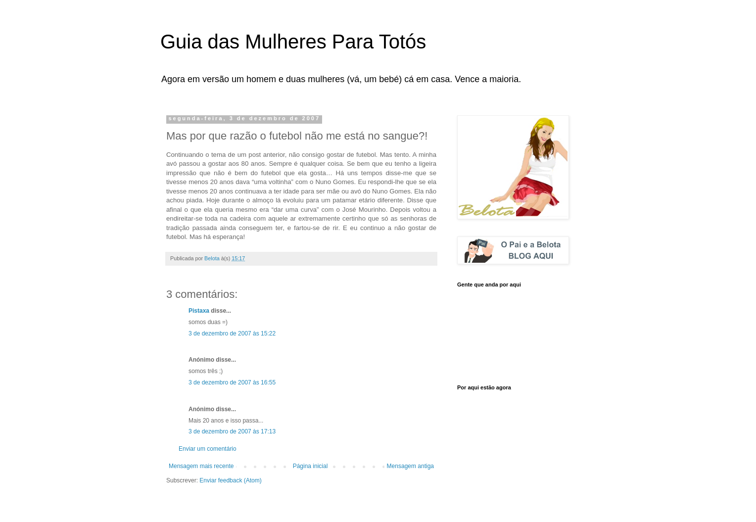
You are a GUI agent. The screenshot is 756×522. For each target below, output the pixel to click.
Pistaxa (199, 310)
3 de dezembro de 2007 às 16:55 (232, 382)
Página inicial (310, 466)
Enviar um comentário (207, 448)
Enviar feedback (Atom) (230, 480)
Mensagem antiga (410, 466)
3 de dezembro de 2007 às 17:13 (232, 431)
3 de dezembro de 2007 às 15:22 (232, 333)
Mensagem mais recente (201, 466)
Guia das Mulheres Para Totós (293, 41)
